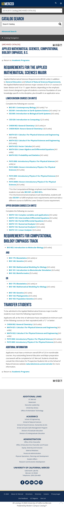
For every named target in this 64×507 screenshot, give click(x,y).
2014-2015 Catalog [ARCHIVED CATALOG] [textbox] (19, 10)
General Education (14, 82)
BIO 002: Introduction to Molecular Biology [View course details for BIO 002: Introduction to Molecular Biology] (25, 247)
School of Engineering (32, 419)
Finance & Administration (32, 453)
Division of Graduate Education (32, 431)
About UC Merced (17, 494)
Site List (43, 498)
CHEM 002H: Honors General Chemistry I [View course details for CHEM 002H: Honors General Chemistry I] (26, 128)
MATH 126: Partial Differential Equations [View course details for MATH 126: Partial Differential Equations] (26, 221)
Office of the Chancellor (32, 442)
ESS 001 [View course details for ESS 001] (16, 197)
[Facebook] (22, 483)
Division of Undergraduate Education (32, 433)
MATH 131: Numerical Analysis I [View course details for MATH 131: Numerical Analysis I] (22, 224)
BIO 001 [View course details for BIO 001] (28, 192)
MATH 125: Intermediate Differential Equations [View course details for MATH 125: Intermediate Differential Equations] (29, 218)
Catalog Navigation (11, 38)
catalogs (18, 503)
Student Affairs (32, 459)
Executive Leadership (32, 405)
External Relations (32, 450)
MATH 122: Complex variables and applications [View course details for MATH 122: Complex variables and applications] (29, 215)
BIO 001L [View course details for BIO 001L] (39, 192)
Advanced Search (9, 31)
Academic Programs (20, 60)
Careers (46, 494)
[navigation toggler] (60, 3)
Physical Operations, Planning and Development (32, 456)
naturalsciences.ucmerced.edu (39, 364)
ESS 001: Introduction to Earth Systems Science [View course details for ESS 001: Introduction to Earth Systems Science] (29, 110)
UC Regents (34, 498)
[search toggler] (56, 3)
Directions (29, 494)
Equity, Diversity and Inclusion (32, 448)
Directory (38, 494)
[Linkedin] (31, 483)
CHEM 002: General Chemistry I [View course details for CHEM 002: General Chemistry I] (22, 125)
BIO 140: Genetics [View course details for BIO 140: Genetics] (16, 261)
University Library (32, 408)
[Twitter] (27, 483)
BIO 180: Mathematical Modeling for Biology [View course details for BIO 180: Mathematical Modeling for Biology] (28, 267)
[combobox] (32, 10)
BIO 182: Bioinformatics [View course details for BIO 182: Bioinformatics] (19, 273)
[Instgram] (40, 483)
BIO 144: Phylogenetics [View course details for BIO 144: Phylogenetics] (18, 296)
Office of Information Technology (32, 411)
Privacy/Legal (55, 494)
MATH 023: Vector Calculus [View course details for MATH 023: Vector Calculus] (20, 146)
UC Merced (32, 399)
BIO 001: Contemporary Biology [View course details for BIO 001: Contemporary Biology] (22, 107)
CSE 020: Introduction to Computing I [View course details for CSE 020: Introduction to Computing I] (25, 119)
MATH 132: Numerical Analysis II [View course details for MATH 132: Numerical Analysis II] (23, 227)
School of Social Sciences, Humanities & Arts (32, 425)
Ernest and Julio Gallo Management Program (32, 428)
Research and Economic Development (32, 462)
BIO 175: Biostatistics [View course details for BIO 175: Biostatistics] (18, 258)
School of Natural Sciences (32, 422)
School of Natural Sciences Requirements (42, 82)
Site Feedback (23, 498)
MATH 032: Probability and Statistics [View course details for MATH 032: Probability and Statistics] (24, 155)
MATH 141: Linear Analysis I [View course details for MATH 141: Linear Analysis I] (20, 230)
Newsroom (32, 402)
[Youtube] (36, 483)
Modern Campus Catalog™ (36, 506)
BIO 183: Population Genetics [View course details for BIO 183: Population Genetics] (21, 299)
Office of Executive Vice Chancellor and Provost (32, 445)
